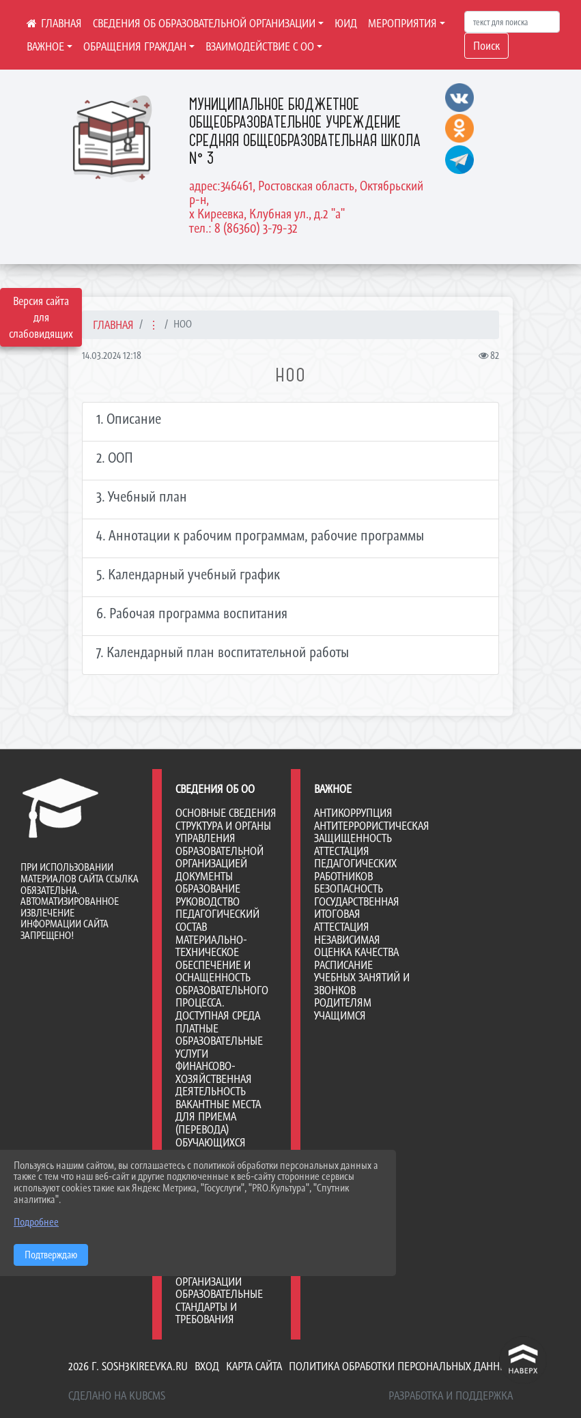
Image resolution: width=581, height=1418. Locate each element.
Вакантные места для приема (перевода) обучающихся (218, 1123)
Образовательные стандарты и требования (219, 1306)
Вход (207, 1366)
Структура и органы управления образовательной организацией (223, 844)
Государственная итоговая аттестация (356, 914)
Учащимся (340, 1015)
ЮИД (346, 23)
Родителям (342, 1002)
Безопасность (348, 888)
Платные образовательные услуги (219, 1041)
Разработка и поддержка (450, 1395)
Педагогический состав (217, 920)
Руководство (207, 901)
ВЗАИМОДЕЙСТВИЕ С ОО (260, 46)
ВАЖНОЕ (45, 46)
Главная (113, 324)
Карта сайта (254, 1366)
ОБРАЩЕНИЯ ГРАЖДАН (134, 46)
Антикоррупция (353, 812)
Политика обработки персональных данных (401, 1366)
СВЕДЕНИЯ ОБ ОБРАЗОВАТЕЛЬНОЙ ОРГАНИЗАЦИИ (204, 23)
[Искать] (512, 22)
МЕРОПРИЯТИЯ (402, 23)
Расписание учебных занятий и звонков (362, 977)
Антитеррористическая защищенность (371, 832)
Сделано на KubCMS (116, 1395)
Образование (207, 888)
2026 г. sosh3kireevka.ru (128, 1366)
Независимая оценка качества (356, 946)
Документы (204, 876)
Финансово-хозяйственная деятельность (213, 1078)
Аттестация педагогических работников (355, 863)
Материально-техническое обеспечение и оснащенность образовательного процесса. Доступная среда (221, 977)
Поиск (486, 45)
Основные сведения (226, 812)
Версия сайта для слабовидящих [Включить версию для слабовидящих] (41, 317)
